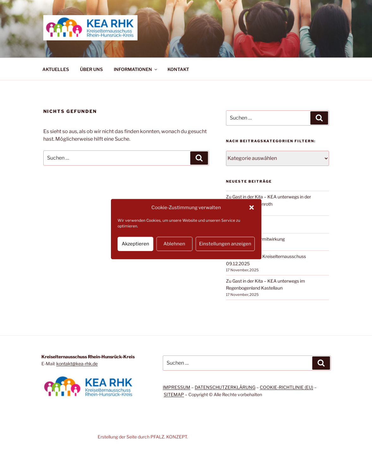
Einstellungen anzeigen (225, 244)
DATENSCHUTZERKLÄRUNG (225, 387)
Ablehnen (174, 244)
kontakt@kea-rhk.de (77, 363)
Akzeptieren (135, 244)
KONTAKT (178, 69)
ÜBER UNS (91, 69)
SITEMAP (174, 394)
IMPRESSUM (176, 387)
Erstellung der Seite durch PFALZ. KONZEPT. (143, 436)
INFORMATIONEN (136, 69)
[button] (251, 207)
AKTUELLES (55, 69)
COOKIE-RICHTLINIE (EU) (286, 387)
